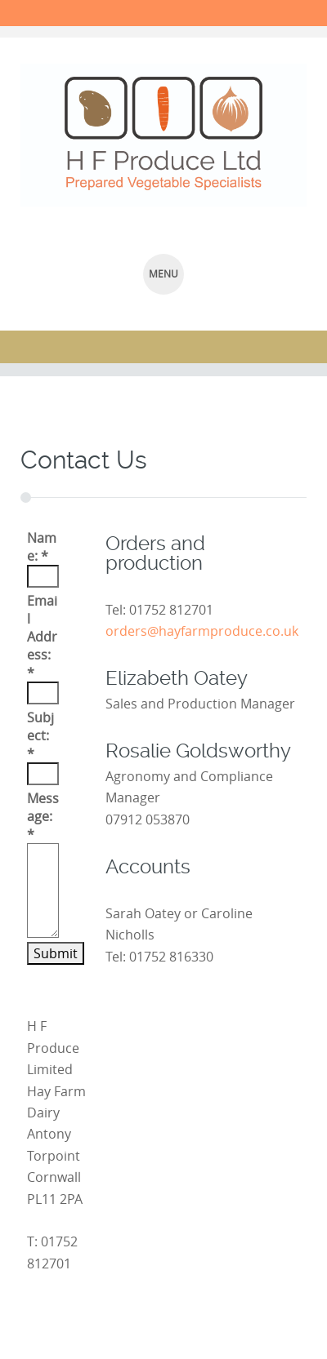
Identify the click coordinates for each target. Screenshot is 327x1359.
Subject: (40, 735)
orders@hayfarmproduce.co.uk (201, 631)
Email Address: (42, 637)
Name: (41, 547)
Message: (43, 816)
